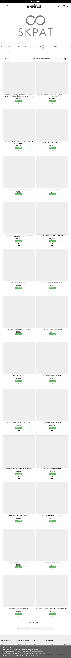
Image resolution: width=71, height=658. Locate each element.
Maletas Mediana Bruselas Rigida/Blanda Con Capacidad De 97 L (52, 95)
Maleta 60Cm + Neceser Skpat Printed (52, 236)
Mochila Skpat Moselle (19, 282)
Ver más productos (35, 623)
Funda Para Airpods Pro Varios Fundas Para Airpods (52, 608)
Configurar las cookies (31, 656)
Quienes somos (21, 644)
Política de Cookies (36, 652)
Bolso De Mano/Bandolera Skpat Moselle (18, 329)
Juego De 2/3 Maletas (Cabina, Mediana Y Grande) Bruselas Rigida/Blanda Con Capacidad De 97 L (18, 95)
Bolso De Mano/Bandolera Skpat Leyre (18, 422)
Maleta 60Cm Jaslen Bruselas (19, 189)
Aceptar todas (52, 654)
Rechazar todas (63, 654)
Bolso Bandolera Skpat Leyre (52, 375)
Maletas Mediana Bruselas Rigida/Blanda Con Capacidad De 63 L (19, 142)
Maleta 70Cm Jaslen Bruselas (52, 142)
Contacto (4, 644)
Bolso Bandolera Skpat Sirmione (19, 515)
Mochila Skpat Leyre (19, 375)
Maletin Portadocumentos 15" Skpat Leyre (18, 469)
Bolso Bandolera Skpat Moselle (52, 282)
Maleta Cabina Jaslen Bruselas (52, 189)
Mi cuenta (34, 644)
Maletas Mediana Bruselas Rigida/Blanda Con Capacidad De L (19, 235)
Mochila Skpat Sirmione (52, 562)
